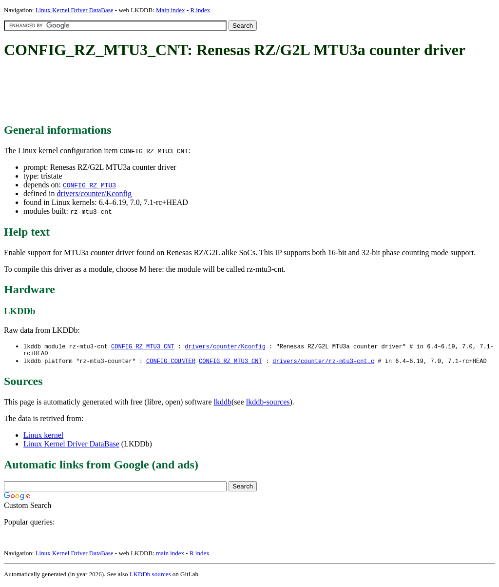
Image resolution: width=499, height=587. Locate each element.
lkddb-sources (268, 404)
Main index (170, 10)
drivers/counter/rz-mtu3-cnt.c (323, 363)
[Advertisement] (181, 92)
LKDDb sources (150, 576)
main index (170, 555)
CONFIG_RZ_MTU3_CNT (142, 347)
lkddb (222, 404)
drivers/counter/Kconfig (94, 193)
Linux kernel (43, 437)
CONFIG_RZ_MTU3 (89, 185)
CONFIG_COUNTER (170, 363)
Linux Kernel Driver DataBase (75, 10)
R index (200, 10)
